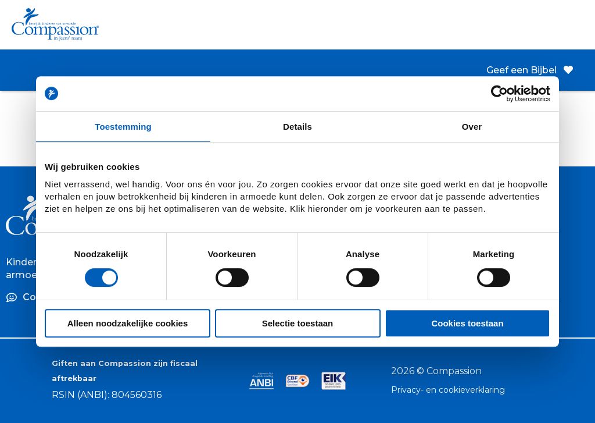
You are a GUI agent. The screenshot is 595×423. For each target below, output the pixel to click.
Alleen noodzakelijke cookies (127, 323)
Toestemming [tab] (123, 126)
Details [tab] (297, 126)
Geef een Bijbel (529, 70)
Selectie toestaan (298, 323)
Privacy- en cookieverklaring (448, 390)
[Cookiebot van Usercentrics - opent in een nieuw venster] (499, 93)
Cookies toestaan (467, 323)
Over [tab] (472, 126)
